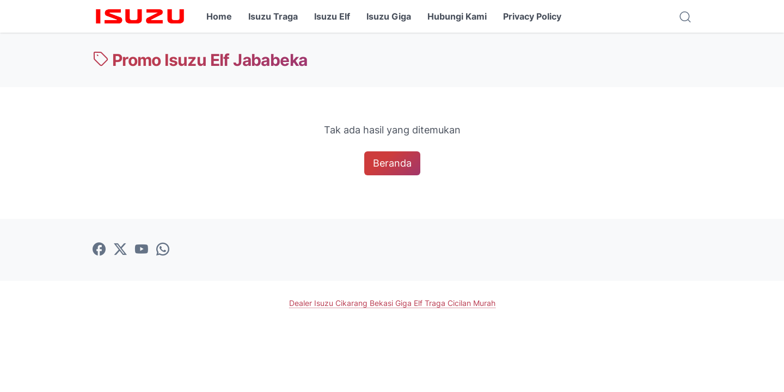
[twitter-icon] (120, 250)
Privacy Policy (532, 16)
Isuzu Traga (273, 16)
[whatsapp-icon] (162, 250)
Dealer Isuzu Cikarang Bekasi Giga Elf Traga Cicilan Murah (392, 303)
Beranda (392, 163)
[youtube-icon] (141, 250)
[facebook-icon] (99, 250)
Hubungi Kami (457, 16)
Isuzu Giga (388, 16)
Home (219, 16)
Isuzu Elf (332, 16)
